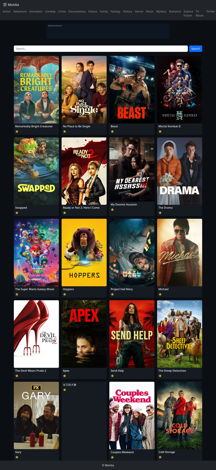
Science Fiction (188, 13)
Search (195, 49)
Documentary (77, 11)
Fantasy (115, 11)
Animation (35, 11)
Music (150, 11)
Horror (139, 11)
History (127, 11)
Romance (175, 11)
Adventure (19, 11)
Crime (62, 11)
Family (104, 11)
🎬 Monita (11, 4)
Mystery (161, 11)
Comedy (50, 11)
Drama (92, 11)
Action (7, 11)
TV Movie (199, 13)
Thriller (210, 11)
